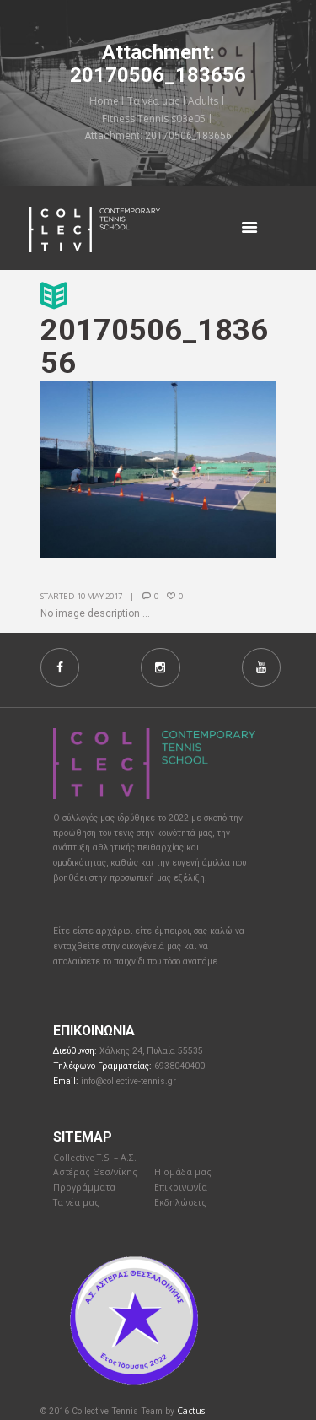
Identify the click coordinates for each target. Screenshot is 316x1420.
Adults (203, 101)
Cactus (191, 1411)
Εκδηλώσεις (180, 1202)
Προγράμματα (84, 1187)
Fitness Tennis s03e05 (154, 118)
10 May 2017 (99, 596)
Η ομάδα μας (183, 1172)
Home (104, 101)
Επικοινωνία (180, 1187)
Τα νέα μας (153, 101)
